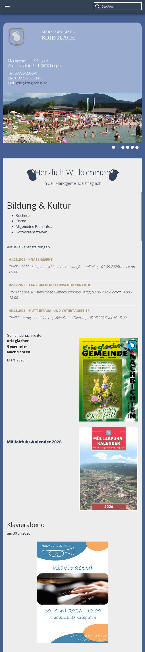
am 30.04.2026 (18, 533)
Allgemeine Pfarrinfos (34, 226)
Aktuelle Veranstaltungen (28, 247)
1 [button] (114, 148)
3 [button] (123, 148)
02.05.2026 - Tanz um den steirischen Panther (49, 285)
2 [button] (119, 148)
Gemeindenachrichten (25, 335)
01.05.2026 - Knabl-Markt (31, 259)
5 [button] (133, 148)
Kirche (21, 220)
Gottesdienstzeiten (31, 232)
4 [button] (128, 148)
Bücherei (23, 215)
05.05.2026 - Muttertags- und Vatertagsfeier (49, 310)
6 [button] (137, 148)
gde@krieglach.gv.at (31, 83)
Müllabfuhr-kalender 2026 (34, 441)
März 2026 (16, 360)
